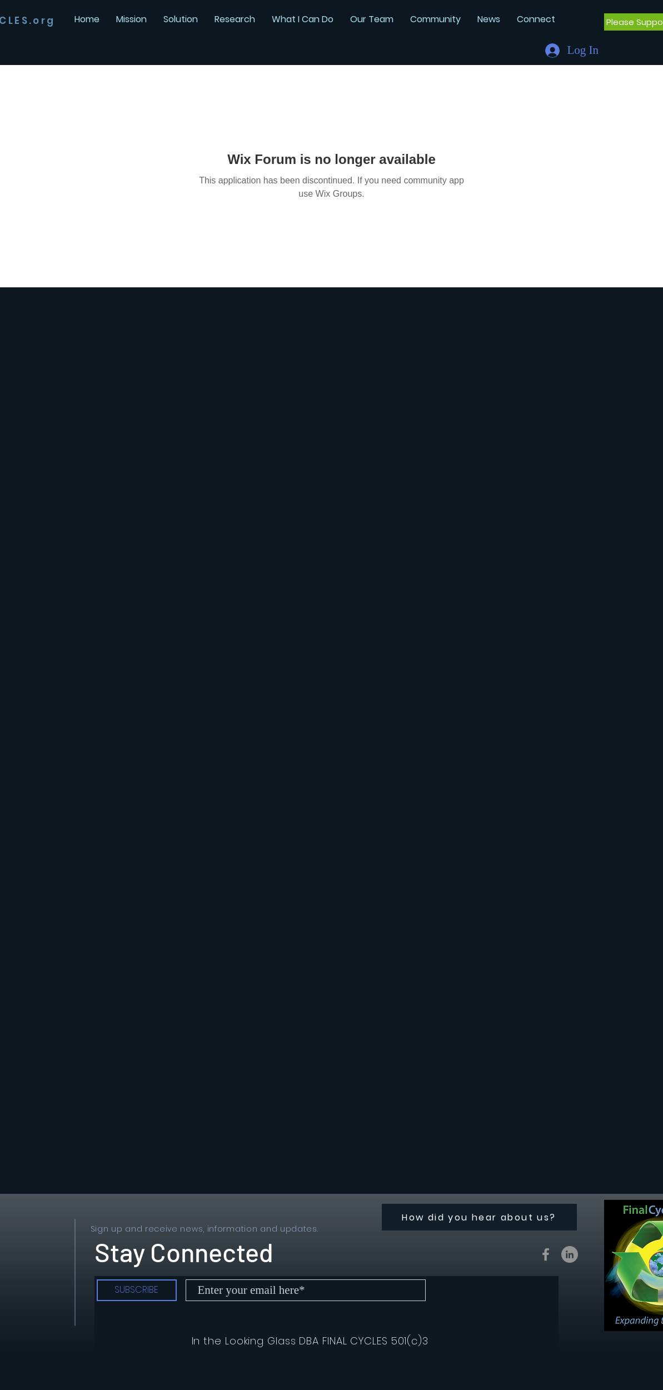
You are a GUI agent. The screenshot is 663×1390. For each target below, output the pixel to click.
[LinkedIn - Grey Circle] (569, 1254)
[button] (489, 19)
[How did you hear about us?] (479, 1217)
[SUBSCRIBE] (137, 1290)
